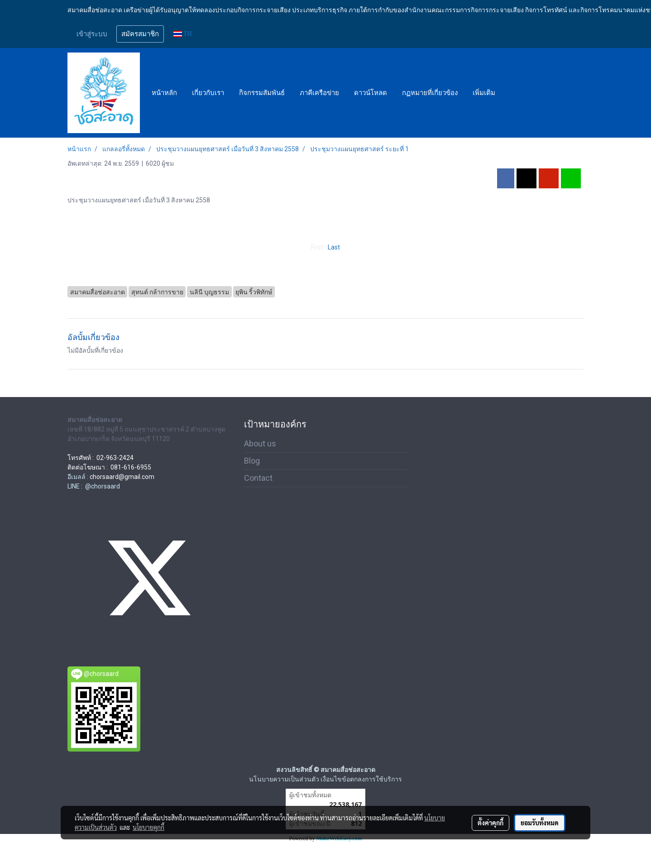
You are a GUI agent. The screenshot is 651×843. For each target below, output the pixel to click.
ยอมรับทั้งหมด (540, 823)
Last (334, 247)
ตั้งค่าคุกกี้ (490, 823)
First (317, 247)
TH (182, 33)
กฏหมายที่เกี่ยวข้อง (430, 93)
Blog (252, 460)
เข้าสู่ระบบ (92, 34)
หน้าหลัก (164, 93)
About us (260, 443)
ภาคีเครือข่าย (319, 93)
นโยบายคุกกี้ (148, 827)
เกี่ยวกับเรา (208, 93)
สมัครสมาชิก (140, 34)
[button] (510, 92)
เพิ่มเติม (484, 93)
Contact (258, 478)
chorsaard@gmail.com (122, 476)
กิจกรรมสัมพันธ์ (262, 93)
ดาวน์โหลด (370, 93)
